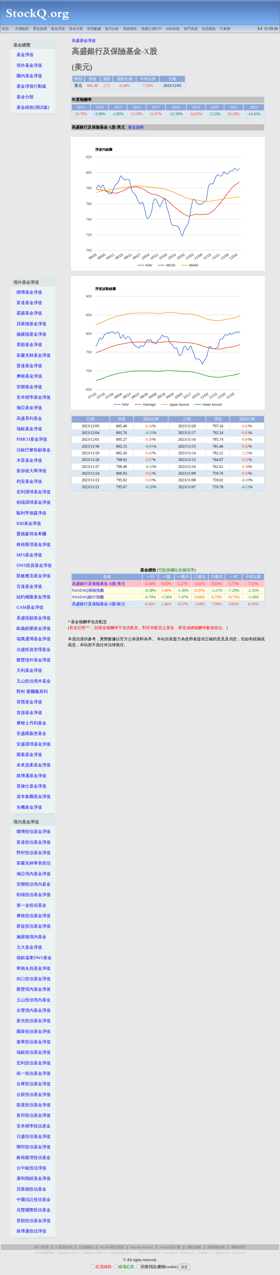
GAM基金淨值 (28, 607)
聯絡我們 (238, 1247)
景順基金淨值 (27, 344)
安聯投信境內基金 (32, 884)
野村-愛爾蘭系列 (30, 691)
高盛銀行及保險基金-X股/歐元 (98, 604)
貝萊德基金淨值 (29, 323)
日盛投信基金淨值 (32, 1136)
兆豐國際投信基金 (32, 1210)
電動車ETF (222, 1252)
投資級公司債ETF (94, 1252)
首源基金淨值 (27, 712)
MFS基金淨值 (27, 555)
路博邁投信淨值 (29, 1231)
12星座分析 (63, 1247)
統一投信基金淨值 (32, 1073)
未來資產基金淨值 (32, 765)
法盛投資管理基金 (32, 649)
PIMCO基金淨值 (30, 439)
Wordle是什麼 (170, 1247)
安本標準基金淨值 (32, 397)
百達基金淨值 (27, 586)
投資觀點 (209, 29)
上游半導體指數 (43, 1252)
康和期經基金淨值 (32, 1178)
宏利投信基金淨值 (32, 1063)
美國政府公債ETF (68, 1252)
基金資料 (136, 127)
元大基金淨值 (27, 947)
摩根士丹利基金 (29, 723)
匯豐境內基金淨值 (32, 989)
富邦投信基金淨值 (32, 1115)
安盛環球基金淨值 (32, 744)
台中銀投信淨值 (29, 1168)
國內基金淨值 (27, 75)
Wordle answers (142, 1247)
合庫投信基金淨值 (32, 1084)
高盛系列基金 (27, 418)
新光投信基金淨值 (32, 1020)
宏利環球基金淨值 (32, 492)
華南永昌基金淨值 (32, 968)
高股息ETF (188, 1252)
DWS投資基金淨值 (32, 565)
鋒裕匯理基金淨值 (32, 544)
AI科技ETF (170, 1252)
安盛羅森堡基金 (29, 733)
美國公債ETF (151, 29)
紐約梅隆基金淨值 (32, 597)
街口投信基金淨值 (32, 978)
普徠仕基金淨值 (29, 786)
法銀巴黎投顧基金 (32, 450)
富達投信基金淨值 (32, 842)
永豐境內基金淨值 (32, 1010)
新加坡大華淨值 (29, 470)
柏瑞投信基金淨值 (32, 894)
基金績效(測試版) (31, 107)
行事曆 (225, 29)
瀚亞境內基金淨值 (32, 873)
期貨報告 (130, 29)
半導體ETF (205, 1252)
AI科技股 (173, 29)
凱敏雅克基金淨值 (32, 575)
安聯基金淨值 (27, 387)
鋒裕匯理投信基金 (32, 1157)
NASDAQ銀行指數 (88, 597)
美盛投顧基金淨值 (32, 618)
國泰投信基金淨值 (32, 1031)
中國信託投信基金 (32, 1199)
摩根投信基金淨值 (32, 915)
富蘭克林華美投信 (32, 863)
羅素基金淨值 (27, 754)
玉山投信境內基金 (32, 1000)
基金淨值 (58, 29)
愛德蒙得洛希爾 (29, 534)
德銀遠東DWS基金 (32, 957)
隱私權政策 (216, 1247)
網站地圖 (194, 1247)
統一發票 (41, 1247)
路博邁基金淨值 (29, 775)
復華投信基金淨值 (32, 1042)
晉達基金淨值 (27, 365)
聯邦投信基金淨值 (32, 1147)
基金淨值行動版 (29, 86)
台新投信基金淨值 (32, 1094)
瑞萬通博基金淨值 (32, 639)
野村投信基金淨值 (32, 852)
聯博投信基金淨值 (32, 831)
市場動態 (22, 29)
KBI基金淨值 (27, 523)
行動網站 (86, 1247)
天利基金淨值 (27, 670)
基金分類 (76, 29)
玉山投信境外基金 (32, 681)
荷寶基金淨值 (27, 702)
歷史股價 (40, 29)
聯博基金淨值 (27, 292)
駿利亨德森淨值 (29, 513)
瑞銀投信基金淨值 (32, 1052)
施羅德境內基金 (29, 937)
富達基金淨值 (27, 302)
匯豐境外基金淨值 (32, 660)
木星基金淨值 (27, 460)
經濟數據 (94, 29)
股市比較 (112, 29)
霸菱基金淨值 (27, 313)
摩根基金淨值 (27, 376)
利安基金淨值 (27, 481)
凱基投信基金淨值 (32, 1105)
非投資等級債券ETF (122, 1252)
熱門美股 (191, 29)
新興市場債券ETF (149, 1252)
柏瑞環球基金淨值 (32, 502)
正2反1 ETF (239, 1252)
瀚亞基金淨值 (27, 407)
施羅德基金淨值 (29, 334)
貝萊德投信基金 (29, 1189)
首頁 (5, 29)
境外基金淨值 (27, 65)
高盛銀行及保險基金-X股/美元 (98, 584)
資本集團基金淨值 (32, 796)
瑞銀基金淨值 (27, 429)
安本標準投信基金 (32, 1126)
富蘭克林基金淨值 (32, 355)
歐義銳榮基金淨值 (32, 628)
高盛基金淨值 (84, 40)
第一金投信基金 (29, 905)
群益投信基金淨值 (32, 926)
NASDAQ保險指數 (88, 590)
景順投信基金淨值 (32, 1220)
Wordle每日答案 (112, 1247)
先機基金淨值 (27, 807)
